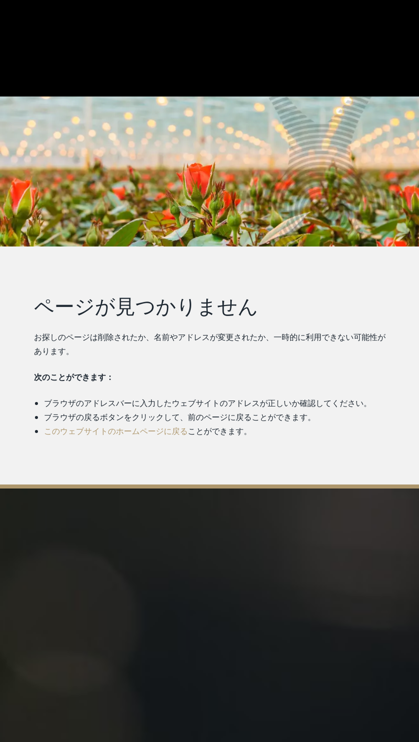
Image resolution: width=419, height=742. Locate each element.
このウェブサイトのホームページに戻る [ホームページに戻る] (115, 431)
